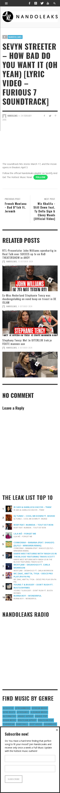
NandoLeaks (11, 261)
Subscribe (14, 779)
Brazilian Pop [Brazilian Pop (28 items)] (45, 720)
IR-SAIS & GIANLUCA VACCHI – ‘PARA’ (33, 507)
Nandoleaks (15, 37)
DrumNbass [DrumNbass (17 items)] (50, 724)
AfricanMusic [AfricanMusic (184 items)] (22, 708)
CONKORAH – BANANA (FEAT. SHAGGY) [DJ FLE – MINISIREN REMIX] (34, 544)
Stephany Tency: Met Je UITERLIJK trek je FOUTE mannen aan (27, 342)
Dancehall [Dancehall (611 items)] (22, 724)
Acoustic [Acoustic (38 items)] (8, 708)
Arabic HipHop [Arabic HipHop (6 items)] (25, 716)
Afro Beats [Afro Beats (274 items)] (9, 712)
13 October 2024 (25, 261)
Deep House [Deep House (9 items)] (36, 724)
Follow (40, 177)
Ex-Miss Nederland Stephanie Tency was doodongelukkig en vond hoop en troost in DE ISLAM (29, 298)
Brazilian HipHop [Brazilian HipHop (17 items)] (27, 720)
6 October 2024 (25, 306)
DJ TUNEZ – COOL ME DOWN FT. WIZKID (34, 515)
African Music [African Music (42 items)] (39, 708)
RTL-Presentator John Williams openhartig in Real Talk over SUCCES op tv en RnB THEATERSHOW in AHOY (29, 254)
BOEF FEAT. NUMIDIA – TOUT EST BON (33, 524)
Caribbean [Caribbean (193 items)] (8, 724)
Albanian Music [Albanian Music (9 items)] (39, 712)
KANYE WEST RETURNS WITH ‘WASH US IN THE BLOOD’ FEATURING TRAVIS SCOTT (35, 555)
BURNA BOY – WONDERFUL (28, 595)
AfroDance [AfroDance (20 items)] (23, 712)
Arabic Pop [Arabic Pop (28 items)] (41, 716)
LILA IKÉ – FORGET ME (25, 533)
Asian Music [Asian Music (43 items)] (9, 720)
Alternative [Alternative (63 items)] (9, 716)
